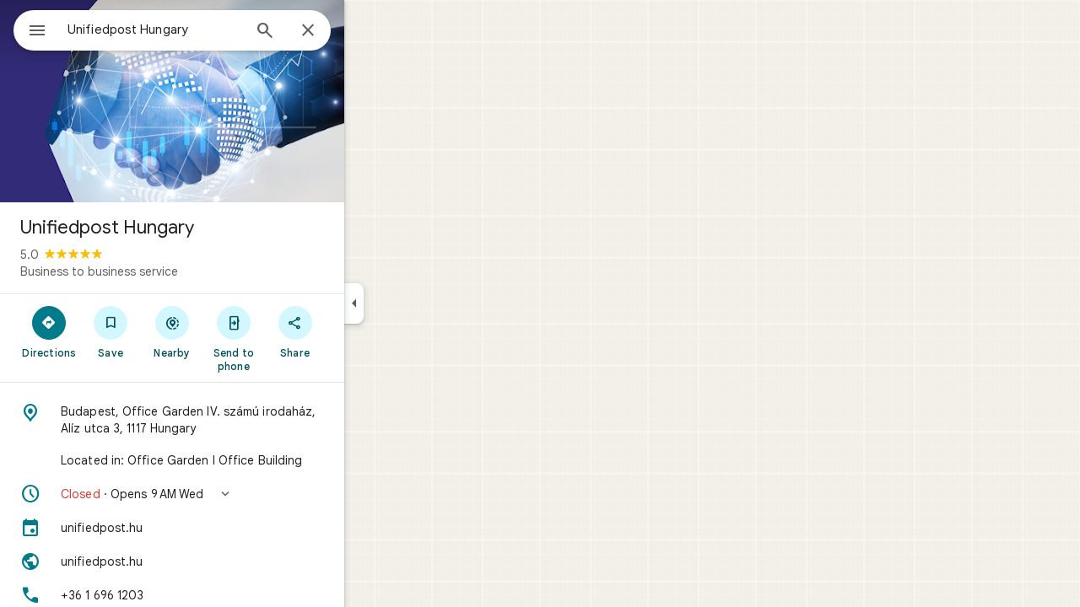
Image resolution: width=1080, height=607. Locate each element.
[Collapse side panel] (414, 303)
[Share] (355, 331)
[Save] (171, 331)
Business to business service (160, 271)
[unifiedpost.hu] (233, 528)
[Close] (369, 31)
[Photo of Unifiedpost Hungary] (233, 101)
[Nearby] (233, 331)
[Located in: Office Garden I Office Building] (233, 460)
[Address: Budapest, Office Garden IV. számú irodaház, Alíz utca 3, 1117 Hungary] (233, 419)
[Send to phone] (294, 338)
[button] (233, 494)
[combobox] (198, 29)
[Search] (325, 32)
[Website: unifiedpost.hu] (233, 561)
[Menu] (30, 28)
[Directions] (110, 331)
